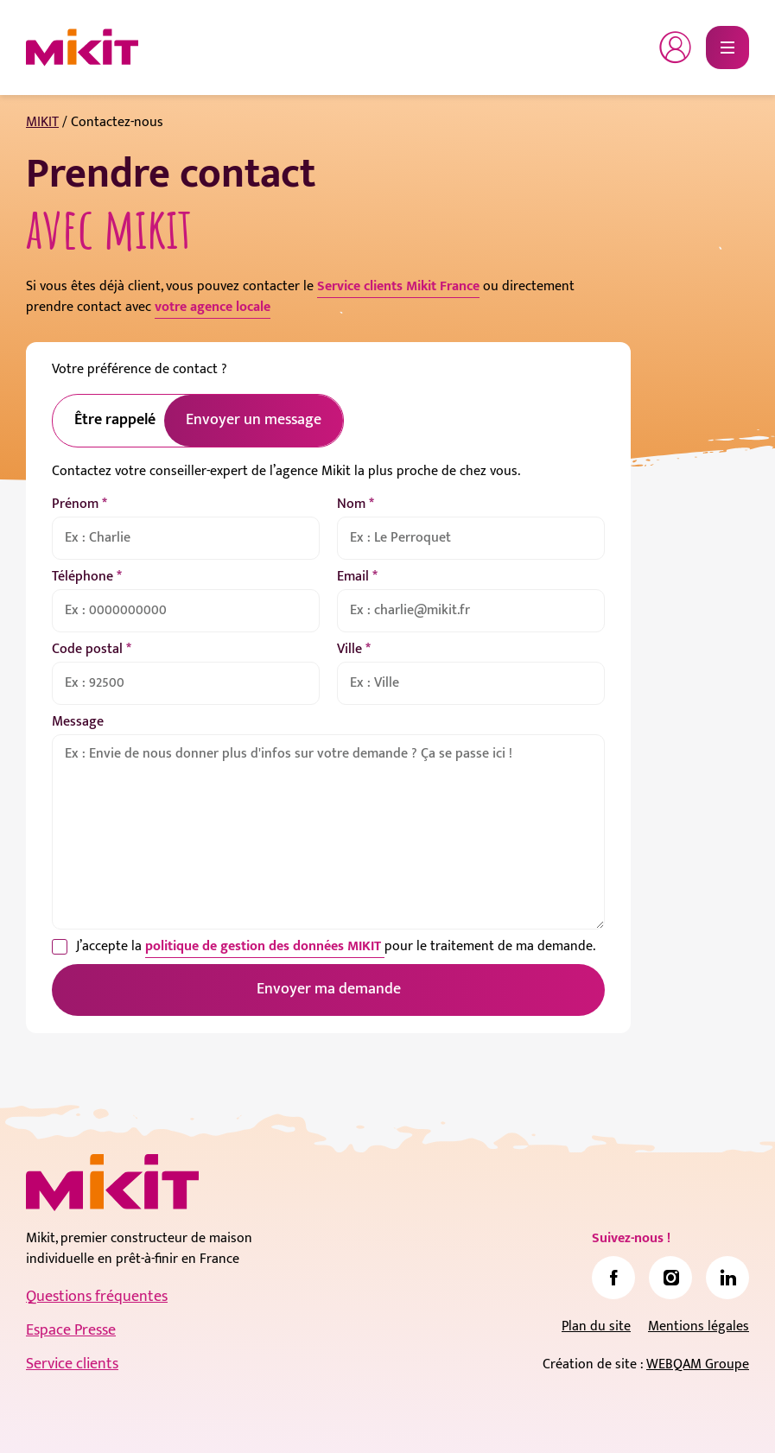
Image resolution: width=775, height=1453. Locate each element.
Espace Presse (71, 1330)
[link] (613, 1277)
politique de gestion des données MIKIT (264, 946)
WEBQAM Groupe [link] (697, 1364)
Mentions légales (698, 1326)
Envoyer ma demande (329, 989)
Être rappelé (115, 420)
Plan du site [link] (596, 1326)
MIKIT (42, 122)
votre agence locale (212, 307)
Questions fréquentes (97, 1297)
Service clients (72, 1364)
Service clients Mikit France (398, 286)
